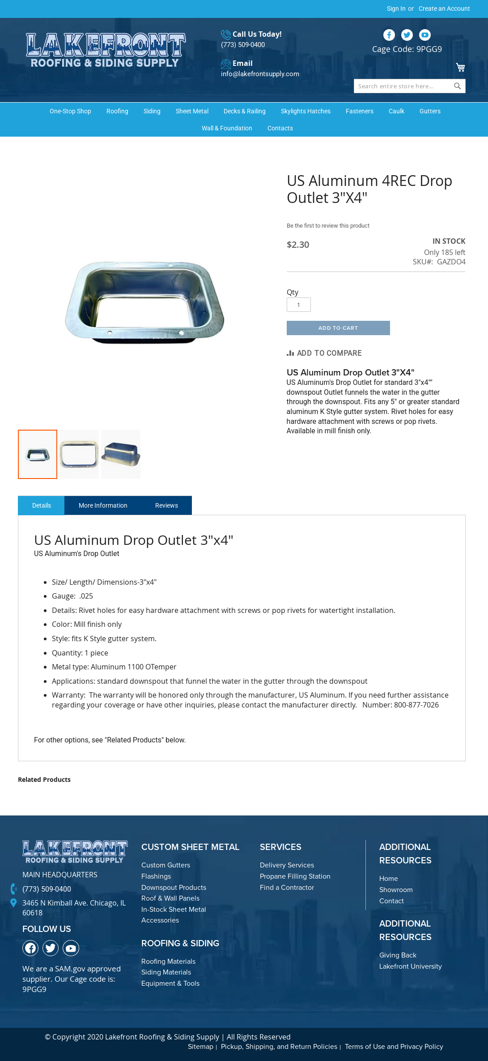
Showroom (396, 889)
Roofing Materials (168, 961)
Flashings (156, 876)
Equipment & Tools (170, 983)
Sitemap (200, 1046)
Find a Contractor (287, 887)
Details (43, 505)
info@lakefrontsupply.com (257, 74)
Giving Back (397, 955)
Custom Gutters (165, 865)
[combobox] (410, 85)
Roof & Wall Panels (170, 898)
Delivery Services (287, 865)
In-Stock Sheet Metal (173, 909)
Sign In (396, 8)
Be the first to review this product (332, 225)
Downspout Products (173, 887)
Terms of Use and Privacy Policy (394, 1046)
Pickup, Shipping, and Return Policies (279, 1046)
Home (388, 878)
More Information (109, 505)
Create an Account (444, 8)
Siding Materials (166, 972)
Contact (391, 900)
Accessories (160, 920)
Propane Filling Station (295, 876)
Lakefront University (410, 966)
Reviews (176, 505)
